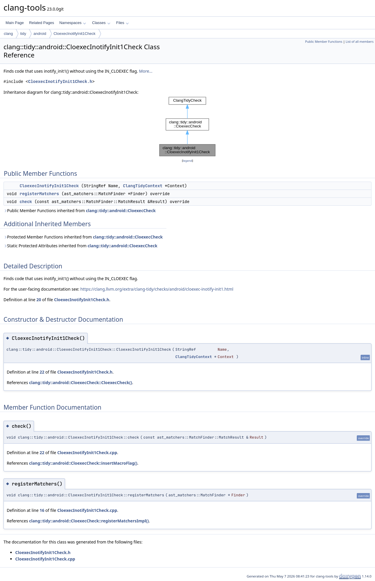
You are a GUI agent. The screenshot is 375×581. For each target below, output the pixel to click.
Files (122, 23)
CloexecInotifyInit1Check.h (60, 81)
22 (42, 372)
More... (145, 71)
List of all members (360, 42)
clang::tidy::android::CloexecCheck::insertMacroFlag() (83, 463)
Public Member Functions (323, 42)
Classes (101, 23)
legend (187, 161)
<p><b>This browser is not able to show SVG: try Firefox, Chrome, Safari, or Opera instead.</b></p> (187, 127)
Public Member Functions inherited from (80, 210)
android (39, 33)
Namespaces (72, 23)
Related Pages (41, 23)
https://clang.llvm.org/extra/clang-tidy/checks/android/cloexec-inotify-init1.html (156, 289)
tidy (23, 33)
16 (42, 510)
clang (8, 33)
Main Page (15, 23)
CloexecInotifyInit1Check (75, 33)
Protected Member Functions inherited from (83, 237)
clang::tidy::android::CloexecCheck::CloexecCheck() (80, 382)
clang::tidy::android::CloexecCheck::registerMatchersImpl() (89, 521)
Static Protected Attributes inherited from (80, 245)
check (26, 201)
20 (38, 299)
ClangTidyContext (142, 185)
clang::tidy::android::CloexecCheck (121, 210)
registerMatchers (39, 193)
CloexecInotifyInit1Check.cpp (87, 452)
